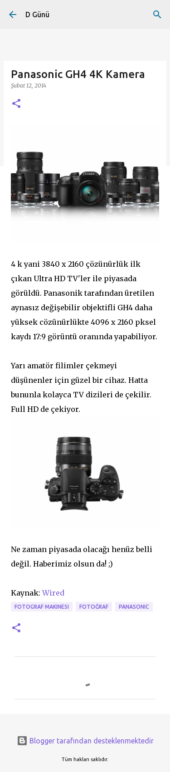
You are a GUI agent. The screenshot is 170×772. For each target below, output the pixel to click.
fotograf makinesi (42, 607)
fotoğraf (93, 607)
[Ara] (157, 14)
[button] (16, 104)
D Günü (37, 14)
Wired (53, 592)
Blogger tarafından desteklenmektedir (85, 741)
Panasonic (134, 607)
